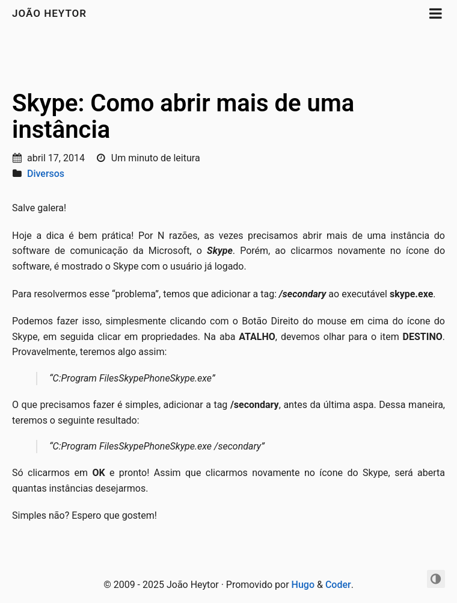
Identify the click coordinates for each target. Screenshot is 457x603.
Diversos (45, 173)
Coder (338, 584)
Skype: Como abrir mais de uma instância (183, 116)
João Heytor (49, 13)
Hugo (303, 584)
